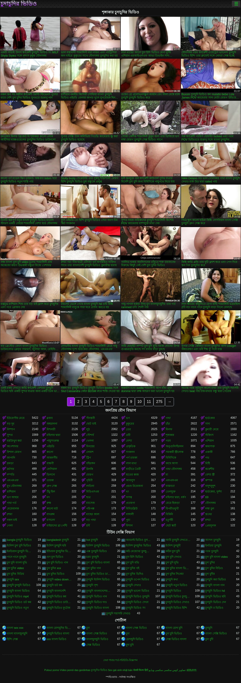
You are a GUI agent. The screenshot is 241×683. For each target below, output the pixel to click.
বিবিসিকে (171, 457)
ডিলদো (51, 474)
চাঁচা (168, 423)
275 (159, 402)
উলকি (89, 469)
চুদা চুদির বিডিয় (15, 573)
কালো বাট (52, 508)
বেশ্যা (129, 440)
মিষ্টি (207, 463)
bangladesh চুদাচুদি (58, 540)
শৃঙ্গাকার (170, 435)
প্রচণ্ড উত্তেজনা (134, 486)
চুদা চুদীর (210, 573)
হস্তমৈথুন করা (14, 440)
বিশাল (129, 525)
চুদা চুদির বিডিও (214, 568)
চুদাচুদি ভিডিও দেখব (137, 602)
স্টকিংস (209, 435)
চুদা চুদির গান (93, 568)
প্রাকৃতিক (130, 446)
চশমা (9, 514)
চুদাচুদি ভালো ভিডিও (137, 590)
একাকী (209, 452)
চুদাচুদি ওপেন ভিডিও (137, 579)
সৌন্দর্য (90, 435)
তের (128, 429)
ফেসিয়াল (52, 469)
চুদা (88, 627)
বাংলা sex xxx (15, 627)
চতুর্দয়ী (169, 520)
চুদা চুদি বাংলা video (216, 557)
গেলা (10, 525)
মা (167, 474)
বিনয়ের (90, 446)
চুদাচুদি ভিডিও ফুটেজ (59, 607)
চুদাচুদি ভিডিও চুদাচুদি (137, 596)
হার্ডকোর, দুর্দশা (213, 491)
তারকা (50, 480)
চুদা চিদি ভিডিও (134, 557)
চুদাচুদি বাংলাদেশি (56, 590)
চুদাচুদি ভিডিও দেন (215, 602)
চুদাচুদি (208, 627)
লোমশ (89, 452)
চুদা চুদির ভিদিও (134, 573)
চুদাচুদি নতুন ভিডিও (177, 585)
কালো (50, 452)
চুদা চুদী (209, 639)
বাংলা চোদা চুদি (174, 627)
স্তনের (208, 514)
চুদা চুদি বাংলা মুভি (17, 562)
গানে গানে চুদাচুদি (16, 557)
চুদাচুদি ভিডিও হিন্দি (176, 607)
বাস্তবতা (170, 486)
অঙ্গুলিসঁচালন (174, 446)
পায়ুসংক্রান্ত (53, 440)
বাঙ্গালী (130, 514)
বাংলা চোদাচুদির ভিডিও (59, 627)
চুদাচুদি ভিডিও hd (215, 590)
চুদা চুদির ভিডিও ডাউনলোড (98, 573)
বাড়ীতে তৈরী (133, 469)
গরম (168, 440)
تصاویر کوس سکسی (175, 670)
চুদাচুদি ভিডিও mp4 (18, 596)
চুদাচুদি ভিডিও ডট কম (19, 602)
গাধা (168, 418)
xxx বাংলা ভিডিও (57, 639)
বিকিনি (169, 514)
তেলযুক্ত (171, 491)
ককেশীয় (209, 469)
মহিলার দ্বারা (53, 435)
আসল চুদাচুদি (212, 540)
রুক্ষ (49, 503)
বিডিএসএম (92, 491)
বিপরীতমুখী (172, 508)
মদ (48, 497)
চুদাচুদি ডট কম (55, 585)
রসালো (51, 520)
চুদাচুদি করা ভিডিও (215, 579)
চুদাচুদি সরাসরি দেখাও (118, 613)
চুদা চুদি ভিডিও (174, 633)
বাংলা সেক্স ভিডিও (136, 627)
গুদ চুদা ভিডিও (55, 557)
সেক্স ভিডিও (93, 644)
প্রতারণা (130, 503)
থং (127, 491)
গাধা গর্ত (11, 503)
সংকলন (130, 452)
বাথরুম (51, 514)
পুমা (128, 520)
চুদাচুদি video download (59, 579)
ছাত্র (88, 497)
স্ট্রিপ (88, 457)
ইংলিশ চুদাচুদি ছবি (56, 545)
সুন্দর (10, 435)
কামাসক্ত (210, 446)
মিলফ (169, 429)
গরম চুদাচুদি (211, 551)
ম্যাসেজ (90, 503)
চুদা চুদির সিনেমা (175, 573)
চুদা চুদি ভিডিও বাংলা (98, 562)
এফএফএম (172, 480)
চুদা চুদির (210, 562)
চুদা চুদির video (15, 568)
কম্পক (208, 480)
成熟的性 (191, 670)
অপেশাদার (12, 446)
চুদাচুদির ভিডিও (18, 4)
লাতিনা (90, 486)
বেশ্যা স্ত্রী (209, 474)
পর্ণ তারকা (131, 457)
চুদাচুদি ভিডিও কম (57, 596)
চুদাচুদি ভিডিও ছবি (215, 596)
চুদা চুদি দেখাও (174, 557)
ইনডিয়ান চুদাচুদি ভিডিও (19, 551)
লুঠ (88, 429)
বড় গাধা (91, 520)
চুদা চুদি (130, 644)
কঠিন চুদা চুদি (173, 551)
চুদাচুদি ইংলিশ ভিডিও (98, 579)
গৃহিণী (89, 480)
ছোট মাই (91, 423)
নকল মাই (12, 520)
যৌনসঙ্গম (210, 503)
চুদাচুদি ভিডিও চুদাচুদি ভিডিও (178, 596)
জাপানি (11, 457)
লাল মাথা (131, 463)
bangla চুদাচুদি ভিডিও (19, 540)
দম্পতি (10, 474)
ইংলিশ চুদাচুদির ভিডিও (138, 545)
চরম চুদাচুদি (92, 557)
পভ (207, 457)
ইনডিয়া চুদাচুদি (213, 545)
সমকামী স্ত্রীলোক (174, 452)
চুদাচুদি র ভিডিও (214, 607)
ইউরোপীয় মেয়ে (15, 418)
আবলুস (130, 480)
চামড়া (10, 463)
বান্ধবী (50, 463)
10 (139, 402)
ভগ (128, 418)
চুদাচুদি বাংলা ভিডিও (18, 590)
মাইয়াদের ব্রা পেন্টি (57, 525)
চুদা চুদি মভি (132, 562)
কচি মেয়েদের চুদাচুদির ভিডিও (138, 551)
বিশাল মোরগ (14, 452)
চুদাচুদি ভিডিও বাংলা (97, 607)
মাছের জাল (92, 514)
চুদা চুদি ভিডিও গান (57, 562)
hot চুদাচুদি (92, 540)
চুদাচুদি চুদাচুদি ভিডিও (18, 585)
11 (149, 402)
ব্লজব (50, 418)
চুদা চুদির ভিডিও (56, 573)
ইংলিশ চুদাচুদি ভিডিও (98, 545)
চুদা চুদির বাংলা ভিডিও (178, 568)
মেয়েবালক (13, 508)
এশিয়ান (209, 440)
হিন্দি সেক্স (12, 639)
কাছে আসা (172, 463)
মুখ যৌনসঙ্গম (14, 486)
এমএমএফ (13, 480)
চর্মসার (10, 469)
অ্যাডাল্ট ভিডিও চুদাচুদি (138, 540)
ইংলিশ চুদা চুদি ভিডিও (19, 545)
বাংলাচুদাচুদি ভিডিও (97, 639)
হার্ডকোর (210, 418)
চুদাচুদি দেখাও (133, 585)
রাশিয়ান (11, 491)
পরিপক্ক (90, 508)
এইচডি (50, 446)
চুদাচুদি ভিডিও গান (96, 596)
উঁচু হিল (51, 491)
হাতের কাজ (132, 474)
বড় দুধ (10, 423)
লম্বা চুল (209, 508)
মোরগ (89, 474)
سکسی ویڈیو (156, 670)
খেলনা (90, 440)
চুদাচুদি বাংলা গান (215, 585)
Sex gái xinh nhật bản (120, 670)
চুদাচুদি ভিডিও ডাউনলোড (59, 602)
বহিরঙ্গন (90, 463)
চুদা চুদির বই (132, 568)
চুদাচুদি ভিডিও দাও (96, 602)
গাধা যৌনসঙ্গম (174, 469)
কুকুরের (130, 423)
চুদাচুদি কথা (172, 579)
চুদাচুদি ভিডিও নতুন (18, 607)
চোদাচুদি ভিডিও (134, 639)
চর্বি (88, 525)
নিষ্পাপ (11, 429)
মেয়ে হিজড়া (173, 503)
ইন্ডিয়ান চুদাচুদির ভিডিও (59, 551)
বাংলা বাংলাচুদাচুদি (17, 633)
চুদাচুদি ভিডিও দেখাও (177, 602)
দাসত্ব (129, 497)
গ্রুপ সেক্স (52, 486)
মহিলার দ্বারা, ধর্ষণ (176, 497)
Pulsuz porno (51, 670)
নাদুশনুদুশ (210, 486)
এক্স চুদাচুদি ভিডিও (96, 551)
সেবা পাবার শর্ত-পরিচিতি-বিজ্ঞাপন (120, 660)
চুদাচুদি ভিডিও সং (135, 607)
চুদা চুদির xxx (54, 568)
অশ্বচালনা (52, 423)
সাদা (207, 423)
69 (206, 497)
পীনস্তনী (90, 418)
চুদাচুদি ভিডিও (173, 590)
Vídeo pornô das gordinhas (75, 670)
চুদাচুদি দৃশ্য (92, 585)
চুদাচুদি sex (13, 579)
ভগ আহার (13, 497)
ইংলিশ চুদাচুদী (173, 545)
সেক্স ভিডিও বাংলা (176, 639)
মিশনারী (51, 429)
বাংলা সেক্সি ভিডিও (216, 633)
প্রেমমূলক (210, 525)
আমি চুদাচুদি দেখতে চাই (178, 540)
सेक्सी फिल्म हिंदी (140, 670)
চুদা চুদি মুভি (172, 562)
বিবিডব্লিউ (131, 508)
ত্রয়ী (128, 435)
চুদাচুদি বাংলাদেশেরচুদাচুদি (98, 590)
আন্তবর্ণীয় (52, 457)
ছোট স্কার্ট (171, 525)
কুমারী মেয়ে (211, 429)
